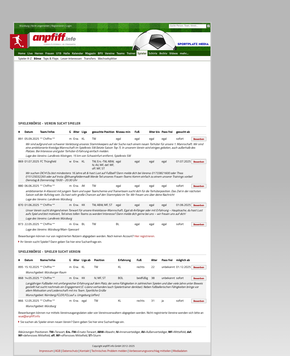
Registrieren (57, 26)
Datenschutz (70, 351)
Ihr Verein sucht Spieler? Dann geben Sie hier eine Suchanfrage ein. (61, 241)
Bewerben (198, 139)
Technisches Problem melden (109, 351)
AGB (57, 351)
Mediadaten (180, 351)
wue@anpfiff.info (29, 316)
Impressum (46, 351)
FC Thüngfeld (48, 161)
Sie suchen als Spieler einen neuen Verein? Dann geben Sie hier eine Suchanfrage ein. (72, 322)
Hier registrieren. (144, 236)
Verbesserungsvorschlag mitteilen (150, 351)
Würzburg (24, 26)
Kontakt (85, 351)
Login (68, 26)
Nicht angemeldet (40, 26)
